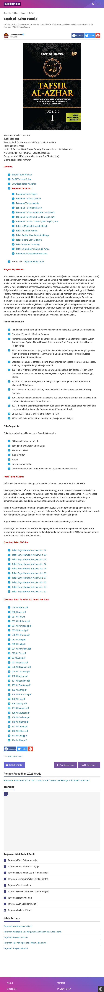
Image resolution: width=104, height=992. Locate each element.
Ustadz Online (17, 35)
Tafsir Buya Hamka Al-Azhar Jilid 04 (29, 564)
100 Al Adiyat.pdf (20, 676)
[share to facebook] (78, 35)
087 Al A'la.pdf (19, 639)
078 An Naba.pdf (20, 607)
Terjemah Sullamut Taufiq (20, 910)
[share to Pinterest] (97, 35)
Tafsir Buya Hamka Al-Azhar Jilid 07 (29, 578)
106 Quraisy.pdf (19, 703)
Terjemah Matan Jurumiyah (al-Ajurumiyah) (28, 891)
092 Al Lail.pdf (19, 644)
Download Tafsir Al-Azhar (24, 184)
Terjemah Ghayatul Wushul (16, 948)
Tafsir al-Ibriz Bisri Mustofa (29, 240)
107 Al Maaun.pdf (20, 708)
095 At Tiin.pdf (19, 653)
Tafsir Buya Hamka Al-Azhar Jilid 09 (29, 587)
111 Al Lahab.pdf (20, 726)
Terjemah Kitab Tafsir (33, 261)
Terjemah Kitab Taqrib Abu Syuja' (23, 866)
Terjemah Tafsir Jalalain (27, 203)
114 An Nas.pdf (19, 740)
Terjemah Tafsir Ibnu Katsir (29, 208)
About (10, 983)
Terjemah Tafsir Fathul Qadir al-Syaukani (35, 217)
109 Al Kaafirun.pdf (21, 717)
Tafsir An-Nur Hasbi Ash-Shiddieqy (32, 235)
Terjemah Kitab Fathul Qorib (19, 854)
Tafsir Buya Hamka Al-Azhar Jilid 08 (29, 582)
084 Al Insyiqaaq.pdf (22, 626)
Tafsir (20, 756)
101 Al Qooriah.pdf (21, 680)
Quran (15, 756)
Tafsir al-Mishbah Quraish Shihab (32, 226)
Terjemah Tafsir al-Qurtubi (28, 198)
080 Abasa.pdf (19, 612)
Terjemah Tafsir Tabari (27, 194)
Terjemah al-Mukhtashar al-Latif (18, 926)
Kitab (10, 756)
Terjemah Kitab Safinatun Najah (23, 860)
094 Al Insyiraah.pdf (21, 648)
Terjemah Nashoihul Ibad (20, 898)
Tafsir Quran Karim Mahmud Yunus (32, 249)
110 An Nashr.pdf (20, 722)
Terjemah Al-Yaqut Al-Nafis (16, 937)
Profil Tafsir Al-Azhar (22, 179)
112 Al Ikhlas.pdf (20, 731)
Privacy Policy (64, 989)
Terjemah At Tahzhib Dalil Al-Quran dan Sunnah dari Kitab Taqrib (32, 932)
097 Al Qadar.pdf (20, 662)
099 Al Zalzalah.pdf (21, 671)
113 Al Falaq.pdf (19, 735)
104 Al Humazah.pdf (21, 694)
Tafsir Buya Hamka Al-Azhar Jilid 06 (29, 573)
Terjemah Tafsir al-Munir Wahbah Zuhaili (35, 212)
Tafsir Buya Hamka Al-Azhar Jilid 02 (29, 555)
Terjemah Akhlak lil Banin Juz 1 (23, 904)
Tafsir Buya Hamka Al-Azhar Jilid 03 (29, 559)
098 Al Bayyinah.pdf (21, 667)
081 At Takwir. (18, 616)
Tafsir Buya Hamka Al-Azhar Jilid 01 (29, 550)
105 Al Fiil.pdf (18, 699)
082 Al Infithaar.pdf (21, 621)
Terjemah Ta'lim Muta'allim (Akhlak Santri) (28, 879)
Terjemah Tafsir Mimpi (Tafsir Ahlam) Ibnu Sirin (25, 943)
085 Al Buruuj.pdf (20, 630)
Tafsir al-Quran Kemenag (28, 244)
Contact (61, 983)
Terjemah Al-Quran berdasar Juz (31, 253)
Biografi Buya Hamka (22, 174)
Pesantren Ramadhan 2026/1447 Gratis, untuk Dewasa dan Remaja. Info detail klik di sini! (47, 780)
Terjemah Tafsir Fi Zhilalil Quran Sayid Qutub (37, 221)
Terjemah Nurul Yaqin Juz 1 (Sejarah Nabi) (28, 872)
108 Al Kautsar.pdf (21, 713)
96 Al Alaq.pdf (18, 658)
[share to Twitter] (89, 35)
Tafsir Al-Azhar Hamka (27, 230)
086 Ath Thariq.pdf (21, 635)
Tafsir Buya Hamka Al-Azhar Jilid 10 (29, 591)
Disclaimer (12, 989)
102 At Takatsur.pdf (21, 685)
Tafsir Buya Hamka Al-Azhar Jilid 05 (29, 568)
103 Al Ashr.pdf (19, 690)
